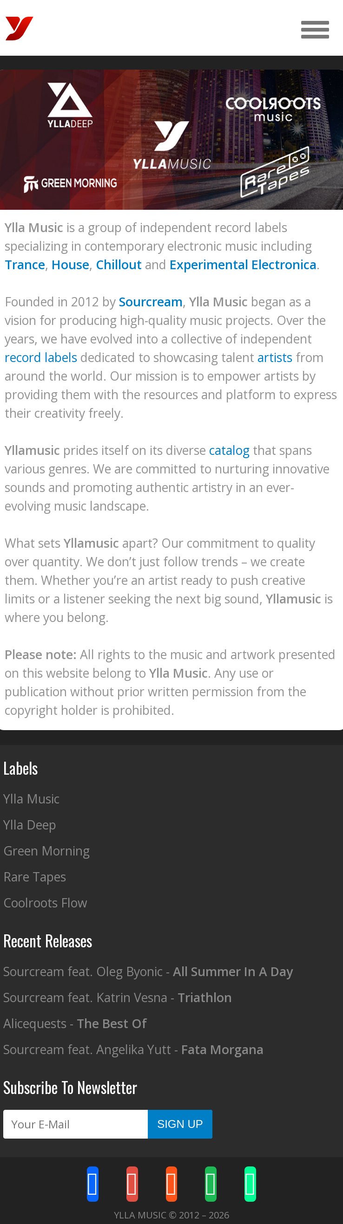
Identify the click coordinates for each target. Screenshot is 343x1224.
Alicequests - (75, 1023)
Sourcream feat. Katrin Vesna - (117, 997)
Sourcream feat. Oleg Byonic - (148, 971)
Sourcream (151, 301)
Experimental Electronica (243, 264)
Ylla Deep (29, 824)
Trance (25, 264)
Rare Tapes (34, 876)
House (70, 264)
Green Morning (46, 850)
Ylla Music (31, 798)
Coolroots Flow (45, 902)
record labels (41, 357)
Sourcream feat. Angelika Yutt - (133, 1049)
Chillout (119, 264)
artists (274, 357)
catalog (229, 450)
